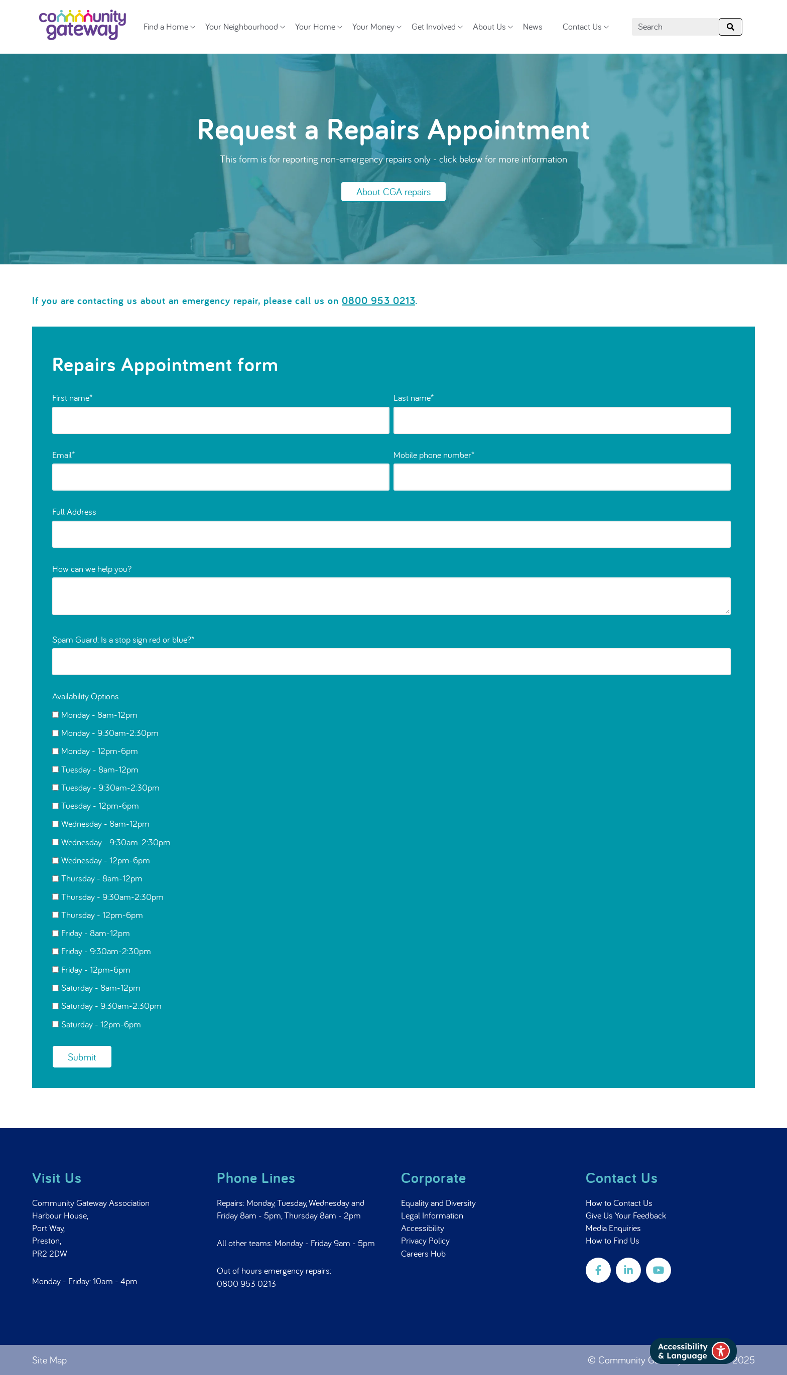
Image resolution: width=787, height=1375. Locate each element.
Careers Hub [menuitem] (423, 1253)
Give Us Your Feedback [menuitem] (626, 1215)
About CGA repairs (393, 191)
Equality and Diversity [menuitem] (438, 1202)
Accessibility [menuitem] (422, 1228)
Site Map (49, 1359)
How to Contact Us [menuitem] (619, 1202)
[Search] (730, 27)
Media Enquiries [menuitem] (613, 1228)
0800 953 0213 (246, 1283)
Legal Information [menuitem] (432, 1215)
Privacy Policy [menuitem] (425, 1240)
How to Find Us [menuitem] (612, 1240)
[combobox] (675, 27)
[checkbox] (391, 869)
